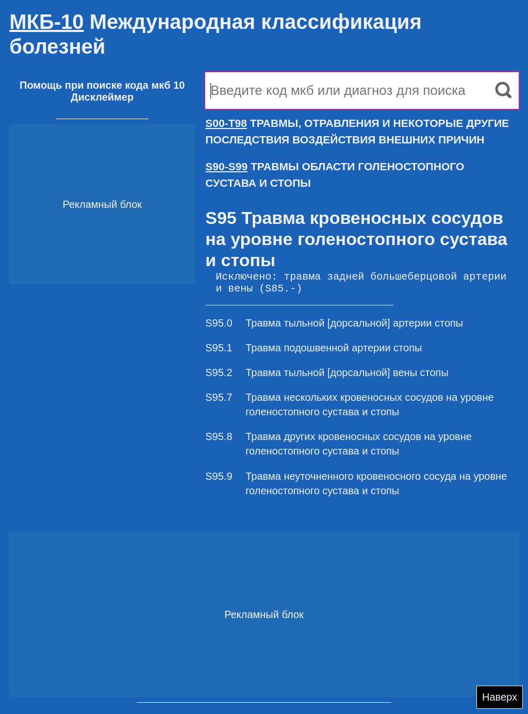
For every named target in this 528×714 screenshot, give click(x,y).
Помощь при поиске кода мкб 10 (102, 85)
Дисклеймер (102, 97)
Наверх (499, 697)
